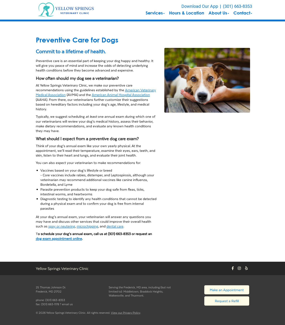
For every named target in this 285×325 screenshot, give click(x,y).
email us (67, 304)
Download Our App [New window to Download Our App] (199, 6)
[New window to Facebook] (233, 268)
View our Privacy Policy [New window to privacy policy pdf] (125, 313)
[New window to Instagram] (239, 268)
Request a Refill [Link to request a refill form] (227, 300)
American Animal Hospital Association (121, 94)
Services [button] (155, 12)
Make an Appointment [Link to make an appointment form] (227, 289)
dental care (115, 226)
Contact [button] (242, 12)
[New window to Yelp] (246, 268)
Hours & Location (186, 12)
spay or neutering (61, 226)
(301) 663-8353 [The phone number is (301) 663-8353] (237, 6)
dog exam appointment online (59, 238)
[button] (66, 10)
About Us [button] (218, 12)
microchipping (87, 226)
